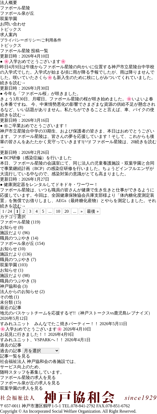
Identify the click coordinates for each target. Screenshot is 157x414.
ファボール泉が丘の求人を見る (30, 383)
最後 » (93, 211)
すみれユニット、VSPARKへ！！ (32, 339)
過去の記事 (10, 350)
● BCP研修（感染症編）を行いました (36, 157)
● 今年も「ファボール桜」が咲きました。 (40, 93)
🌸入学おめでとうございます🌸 (31, 329)
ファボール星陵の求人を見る (28, 377)
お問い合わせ (13, 24)
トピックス (10, 29)
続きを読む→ (13, 83)
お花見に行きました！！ (23, 334)
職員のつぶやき (15, 238)
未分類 (6, 302)
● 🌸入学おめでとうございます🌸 (33, 61)
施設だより (10, 232)
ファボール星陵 (15, 8)
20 (66, 211)
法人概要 (8, 2)
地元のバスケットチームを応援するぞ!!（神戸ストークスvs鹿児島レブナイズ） (76, 313)
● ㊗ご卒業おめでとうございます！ (34, 125)
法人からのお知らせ (19, 291)
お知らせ (8, 227)
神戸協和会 (10, 286)
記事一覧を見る (15, 356)
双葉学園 (8, 18)
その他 (6, 297)
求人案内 (8, 34)
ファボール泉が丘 (17, 13)
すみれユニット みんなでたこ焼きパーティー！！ (49, 323)
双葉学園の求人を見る (21, 388)
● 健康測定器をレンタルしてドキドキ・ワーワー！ (49, 184)
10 (58, 211)
